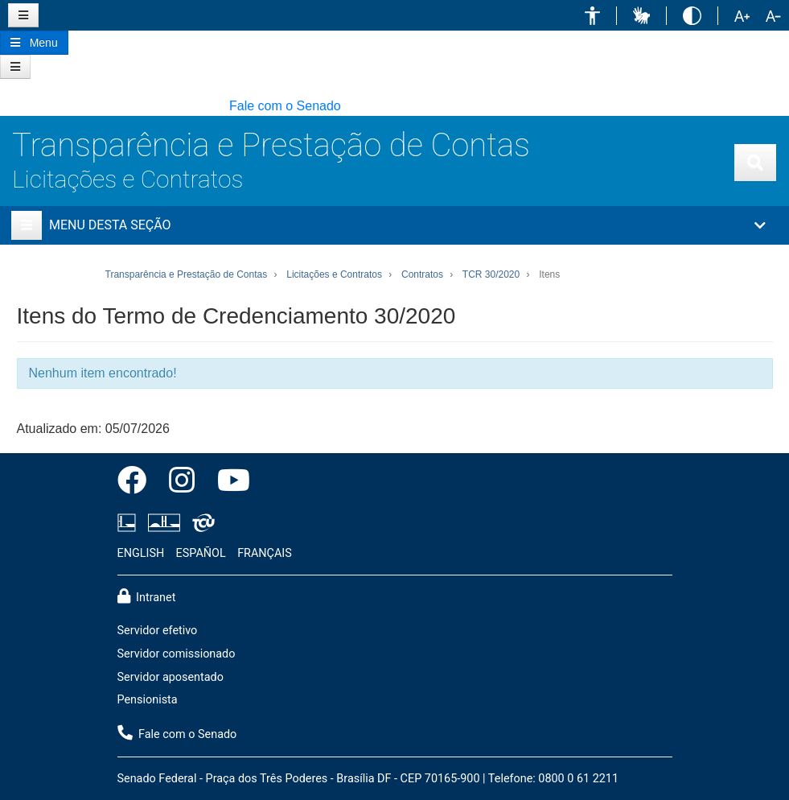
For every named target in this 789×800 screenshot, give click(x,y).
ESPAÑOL (201, 553)
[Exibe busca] (755, 162)
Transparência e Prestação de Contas (271, 145)
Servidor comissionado (176, 654)
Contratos (422, 274)
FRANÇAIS (264, 553)
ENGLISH (141, 553)
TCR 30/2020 (491, 274)
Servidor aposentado (170, 677)
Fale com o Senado (285, 106)
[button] (592, 15)
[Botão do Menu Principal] (34, 43)
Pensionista (147, 700)
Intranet (146, 596)
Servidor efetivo (157, 630)
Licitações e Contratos (127, 179)
